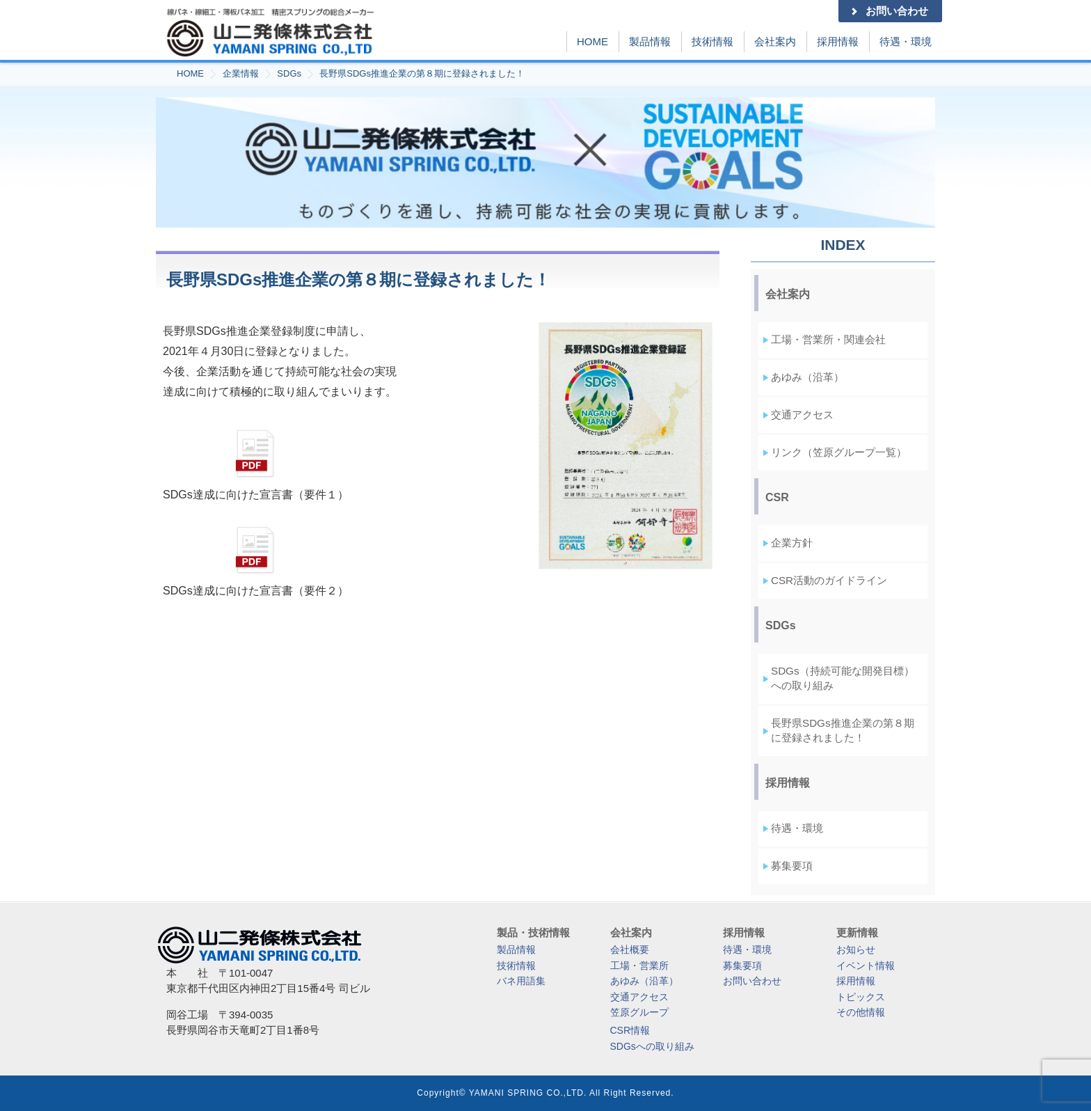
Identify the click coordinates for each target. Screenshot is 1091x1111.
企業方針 (792, 543)
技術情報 (712, 41)
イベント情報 (865, 965)
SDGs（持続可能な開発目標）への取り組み (842, 678)
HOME (592, 41)
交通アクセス (802, 414)
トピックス (860, 996)
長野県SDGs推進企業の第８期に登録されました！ (422, 73)
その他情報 (860, 1012)
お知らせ (855, 949)
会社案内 (775, 41)
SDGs (289, 73)
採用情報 (838, 41)
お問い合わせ (888, 11)
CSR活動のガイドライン (829, 580)
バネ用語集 (521, 980)
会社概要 (629, 949)
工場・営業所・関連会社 (828, 339)
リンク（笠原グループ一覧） (839, 452)
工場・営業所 (639, 965)
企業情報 (241, 73)
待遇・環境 (905, 41)
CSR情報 (630, 1030)
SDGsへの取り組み (652, 1046)
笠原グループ (639, 1012)
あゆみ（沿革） (807, 377)
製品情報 (650, 41)
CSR (777, 497)
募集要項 (792, 866)
